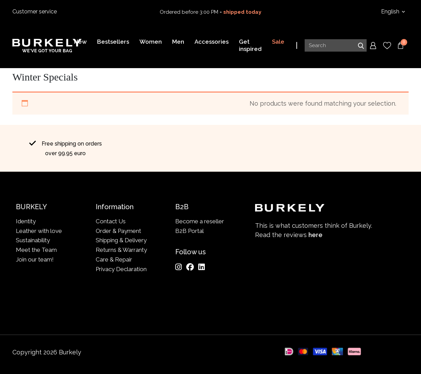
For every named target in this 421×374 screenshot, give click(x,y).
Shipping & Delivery (121, 240)
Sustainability (33, 240)
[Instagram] (178, 267)
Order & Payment (118, 230)
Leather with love (39, 230)
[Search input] (336, 46)
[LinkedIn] (201, 267)
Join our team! (35, 259)
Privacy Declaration (121, 269)
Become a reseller (199, 221)
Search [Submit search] (361, 46)
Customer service (34, 11)
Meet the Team (36, 249)
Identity (26, 221)
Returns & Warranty (121, 249)
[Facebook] (190, 267)
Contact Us (111, 221)
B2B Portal (189, 230)
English (391, 11)
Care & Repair (114, 259)
